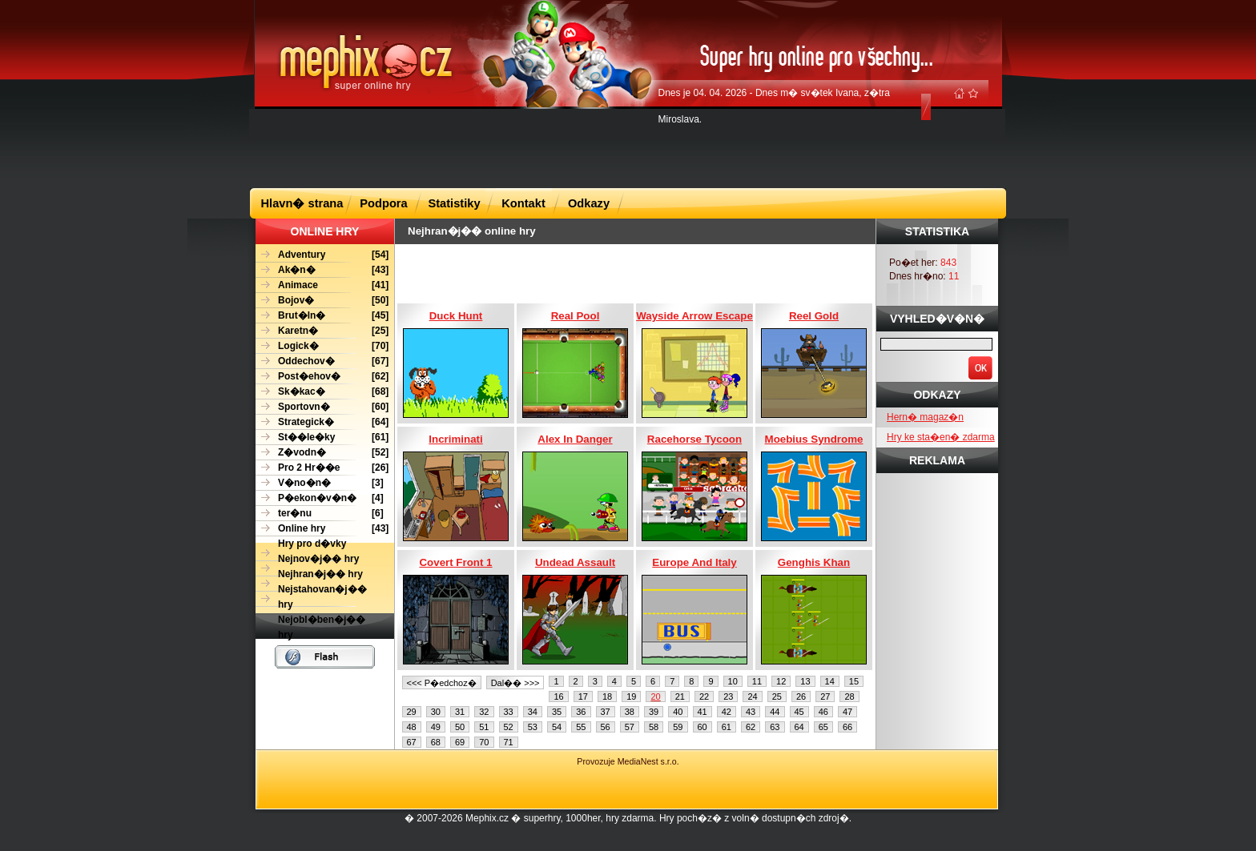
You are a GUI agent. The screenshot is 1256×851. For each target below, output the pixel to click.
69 (460, 742)
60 (702, 727)
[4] (320, 498)
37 (605, 712)
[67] (322, 361)
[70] (322, 346)
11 (757, 681)
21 (680, 696)
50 (460, 727)
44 (774, 712)
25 (777, 696)
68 (436, 742)
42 (726, 712)
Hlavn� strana (302, 203)
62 (750, 727)
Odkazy (589, 203)
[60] (322, 407)
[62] (322, 376)
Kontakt (523, 203)
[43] (322, 270)
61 (726, 727)
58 (653, 727)
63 (774, 727)
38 (629, 712)
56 (605, 727)
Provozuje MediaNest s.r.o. (627, 761)
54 (557, 727)
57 (629, 727)
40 (677, 712)
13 (805, 681)
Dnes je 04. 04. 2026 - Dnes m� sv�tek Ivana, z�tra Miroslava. (774, 106)
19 (631, 696)
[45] (322, 315)
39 (653, 712)
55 (581, 727)
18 (607, 696)
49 (436, 727)
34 (532, 712)
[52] (322, 452)
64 (799, 727)
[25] (322, 331)
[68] (322, 391)
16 (558, 696)
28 (849, 696)
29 (412, 712)
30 (436, 712)
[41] (322, 285)
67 (412, 742)
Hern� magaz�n (925, 417)
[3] (320, 483)
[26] (322, 468)
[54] (322, 255)
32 (484, 712)
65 (823, 727)
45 (799, 712)
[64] (322, 422)
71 (508, 742)
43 (750, 712)
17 (583, 696)
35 (557, 712)
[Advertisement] (628, 147)
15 (854, 681)
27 (825, 696)
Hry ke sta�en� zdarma (941, 437)
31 (460, 712)
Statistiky (454, 203)
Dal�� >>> (515, 683)
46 (823, 712)
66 (847, 727)
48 (412, 727)
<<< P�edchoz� (442, 683)
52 (508, 727)
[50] (322, 300)
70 (484, 742)
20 (655, 696)
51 (484, 727)
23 (728, 696)
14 (830, 681)
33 (508, 712)
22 (704, 696)
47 (847, 712)
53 (532, 727)
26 (801, 696)
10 (733, 681)
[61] (322, 437)
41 (702, 712)
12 (781, 681)
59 (677, 727)
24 (752, 696)
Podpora (383, 203)
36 (581, 712)
